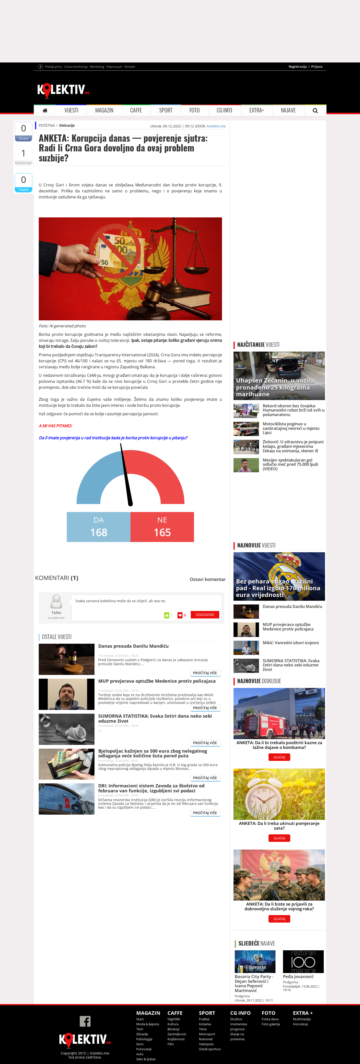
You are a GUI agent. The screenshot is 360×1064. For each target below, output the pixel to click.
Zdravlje (142, 1034)
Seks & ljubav (146, 1059)
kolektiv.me (216, 126)
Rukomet (206, 1039)
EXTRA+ (257, 110)
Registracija (298, 66)
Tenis (203, 1029)
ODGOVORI (205, 614)
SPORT (165, 110)
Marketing (97, 66)
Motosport (207, 1034)
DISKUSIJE (259, 681)
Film (171, 1044)
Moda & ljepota (147, 1024)
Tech (139, 1029)
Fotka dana (270, 1019)
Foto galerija (271, 1024)
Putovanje (144, 1049)
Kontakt (129, 66)
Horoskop (300, 1024)
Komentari (23, 162)
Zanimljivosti (177, 1034)
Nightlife (174, 1019)
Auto (140, 1054)
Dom (140, 1044)
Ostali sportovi (210, 1049)
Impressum (114, 66)
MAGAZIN (104, 110)
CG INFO (224, 110)
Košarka (205, 1024)
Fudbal (204, 1019)
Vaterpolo (206, 1044)
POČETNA (47, 125)
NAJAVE (288, 110)
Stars (140, 1019)
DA (99, 520)
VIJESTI (71, 110)
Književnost (176, 1039)
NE (162, 520)
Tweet (23, 189)
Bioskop (174, 1029)
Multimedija (302, 1019)
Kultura (173, 1024)
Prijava (316, 66)
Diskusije (67, 125)
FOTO (195, 110)
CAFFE (136, 110)
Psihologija (144, 1039)
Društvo (236, 1019)
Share (23, 138)
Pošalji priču (53, 66)
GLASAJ (279, 757)
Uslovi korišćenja (76, 66)
